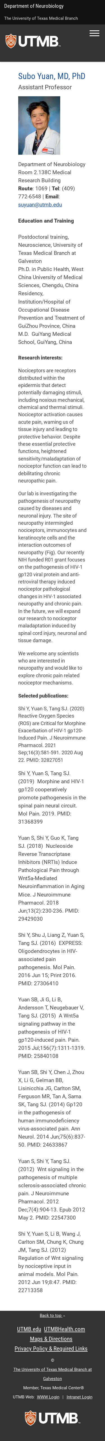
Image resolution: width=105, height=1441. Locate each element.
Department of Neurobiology (34, 6)
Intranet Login (79, 1397)
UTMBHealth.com (64, 1329)
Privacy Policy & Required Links (51, 1348)
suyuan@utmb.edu (40, 204)
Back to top (52, 1315)
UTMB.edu (29, 1329)
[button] (94, 33)
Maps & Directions (51, 1339)
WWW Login (48, 1397)
